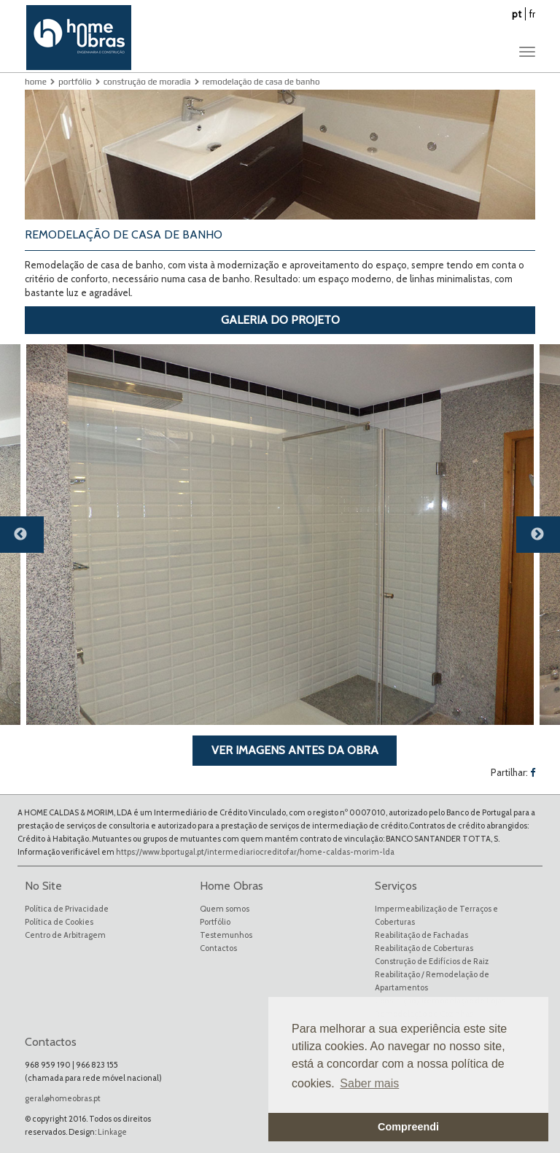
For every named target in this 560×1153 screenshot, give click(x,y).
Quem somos (224, 909)
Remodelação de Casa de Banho (261, 82)
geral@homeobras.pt (63, 1098)
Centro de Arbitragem (65, 935)
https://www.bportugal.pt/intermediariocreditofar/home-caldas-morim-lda (255, 852)
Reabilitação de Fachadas (421, 935)
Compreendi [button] (408, 1127)
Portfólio (75, 82)
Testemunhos (226, 935)
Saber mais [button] (369, 1083)
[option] (280, 534)
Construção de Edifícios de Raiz (432, 961)
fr (532, 14)
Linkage (112, 1132)
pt (516, 14)
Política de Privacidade (67, 909)
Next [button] (545, 540)
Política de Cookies (59, 922)
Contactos (218, 948)
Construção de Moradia (147, 82)
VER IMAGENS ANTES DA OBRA (294, 750)
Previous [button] (29, 540)
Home (36, 82)
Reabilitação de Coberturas (424, 948)
